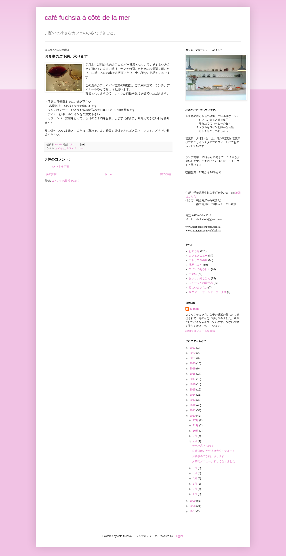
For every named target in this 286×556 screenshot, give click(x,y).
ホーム (108, 174)
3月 (195, 483)
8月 (195, 435)
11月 (196, 425)
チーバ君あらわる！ (204, 445)
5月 (195, 473)
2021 (193, 358)
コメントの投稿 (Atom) (65, 180)
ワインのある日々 (199, 269)
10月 (196, 430)
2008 (193, 505)
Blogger (178, 536)
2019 (193, 368)
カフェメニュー (75, 148)
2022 (193, 352)
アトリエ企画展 (198, 260)
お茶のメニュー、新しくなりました (213, 461)
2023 (193, 347)
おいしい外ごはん (199, 278)
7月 (195, 441)
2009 (193, 500)
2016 (193, 384)
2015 (193, 389)
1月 (195, 494)
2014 (193, 394)
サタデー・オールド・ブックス (207, 292)
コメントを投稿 (59, 166)
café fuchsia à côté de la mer (87, 17)
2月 (195, 488)
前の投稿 (165, 174)
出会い (193, 274)
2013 (193, 399)
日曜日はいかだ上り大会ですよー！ (213, 450)
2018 (193, 373)
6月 (195, 468)
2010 (193, 415)
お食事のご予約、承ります (208, 456)
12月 (196, 420)
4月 (195, 478)
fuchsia (194, 308)
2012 (193, 405)
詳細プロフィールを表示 (200, 331)
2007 (193, 511)
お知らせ (60, 148)
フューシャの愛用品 (201, 282)
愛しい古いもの (198, 287)
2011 (193, 410)
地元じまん (195, 264)
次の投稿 (51, 174)
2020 (193, 363)
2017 (193, 379)
